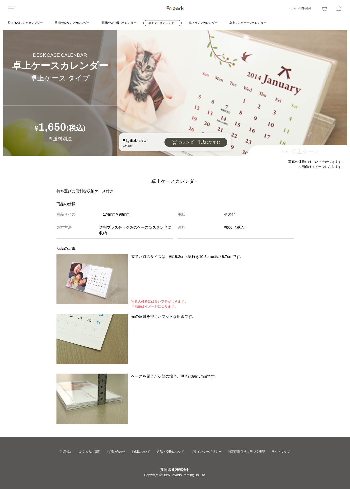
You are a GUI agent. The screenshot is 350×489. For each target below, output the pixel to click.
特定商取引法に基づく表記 (247, 451)
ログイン (294, 8)
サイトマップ (281, 451)
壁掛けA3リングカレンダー (25, 22)
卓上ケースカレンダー (162, 23)
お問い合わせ (116, 451)
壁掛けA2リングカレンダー (72, 22)
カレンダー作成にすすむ (199, 142)
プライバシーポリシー (207, 451)
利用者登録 (305, 8)
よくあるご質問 (90, 451)
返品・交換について (172, 451)
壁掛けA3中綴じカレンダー (118, 22)
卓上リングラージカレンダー (247, 22)
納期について (142, 451)
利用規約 (65, 451)
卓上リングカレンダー (203, 22)
